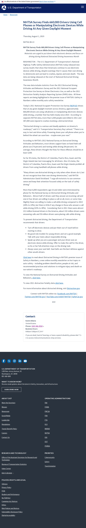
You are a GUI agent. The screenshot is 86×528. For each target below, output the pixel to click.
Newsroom (13, 16)
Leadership (6, 421)
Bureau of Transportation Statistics (14, 465)
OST (46, 443)
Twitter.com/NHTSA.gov (35, 297)
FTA (46, 421)
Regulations (6, 425)
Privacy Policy (6, 488)
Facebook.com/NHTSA (66, 294)
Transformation (50, 467)
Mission (4, 408)
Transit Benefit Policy (9, 430)
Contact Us (6, 438)
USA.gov (5, 485)
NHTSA (47, 434)
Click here (27, 258)
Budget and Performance (10, 495)
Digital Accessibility (8, 516)
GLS (46, 425)
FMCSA (47, 412)
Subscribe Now (11, 390)
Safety (47, 463)
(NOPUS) (73, 106)
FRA (46, 417)
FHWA (47, 408)
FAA (46, 404)
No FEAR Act (6, 499)
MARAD (47, 430)
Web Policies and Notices (10, 509)
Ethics (4, 506)
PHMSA (47, 447)
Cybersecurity (50, 458)
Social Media (6, 417)
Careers (4, 434)
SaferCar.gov (77, 297)
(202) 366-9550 (37, 327)
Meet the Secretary (8, 404)
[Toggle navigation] (82, 6)
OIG (46, 438)
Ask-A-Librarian (8, 474)
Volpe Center (6, 469)
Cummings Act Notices (9, 502)
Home (5, 16)
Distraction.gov (73, 289)
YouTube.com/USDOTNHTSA (59, 297)
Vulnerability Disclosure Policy (12, 513)
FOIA (3, 492)
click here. (36, 278)
